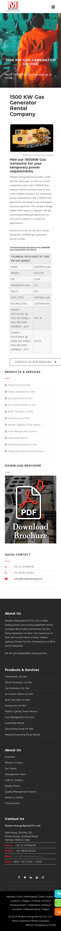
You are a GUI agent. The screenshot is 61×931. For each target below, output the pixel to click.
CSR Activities (12, 803)
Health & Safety (14, 797)
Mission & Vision (14, 762)
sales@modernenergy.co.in (28, 578)
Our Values (11, 768)
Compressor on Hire (18, 418)
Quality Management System (21, 791)
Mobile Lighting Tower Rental (24, 424)
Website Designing (35, 924)
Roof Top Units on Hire (20, 411)
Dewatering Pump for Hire (22, 444)
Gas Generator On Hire (20, 398)
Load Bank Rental (17, 437)
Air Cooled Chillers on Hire (22, 404)
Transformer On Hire (19, 385)
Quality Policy (12, 785)
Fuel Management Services (23, 431)
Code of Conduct (14, 780)
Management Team (15, 774)
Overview (10, 756)
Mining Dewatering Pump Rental (25, 451)
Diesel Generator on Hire (21, 391)
